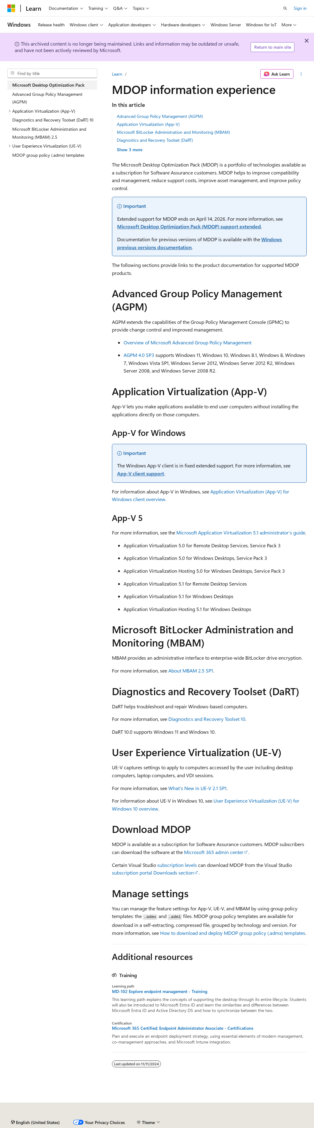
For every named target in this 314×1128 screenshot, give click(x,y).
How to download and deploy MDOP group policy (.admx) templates (232, 933)
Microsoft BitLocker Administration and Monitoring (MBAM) (173, 132)
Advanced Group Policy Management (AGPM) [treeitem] (47, 98)
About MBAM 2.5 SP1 (190, 670)
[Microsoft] (11, 8)
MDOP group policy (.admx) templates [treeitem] (48, 155)
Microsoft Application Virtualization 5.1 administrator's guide (240, 532)
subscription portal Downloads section (153, 872)
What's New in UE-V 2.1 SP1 (197, 788)
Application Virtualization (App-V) (148, 124)
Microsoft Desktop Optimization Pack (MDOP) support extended (189, 226)
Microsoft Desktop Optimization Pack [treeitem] (48, 85)
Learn (117, 74)
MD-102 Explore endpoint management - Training (159, 991)
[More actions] (301, 74)
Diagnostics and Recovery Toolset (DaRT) (155, 140)
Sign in (300, 8)
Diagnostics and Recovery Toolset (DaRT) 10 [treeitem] (53, 120)
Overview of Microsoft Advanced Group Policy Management (187, 342)
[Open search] (285, 8)
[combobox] (52, 73)
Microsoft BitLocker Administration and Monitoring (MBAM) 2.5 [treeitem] (49, 133)
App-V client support (140, 473)
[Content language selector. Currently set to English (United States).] (35, 1122)
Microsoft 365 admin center (213, 852)
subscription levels (177, 865)
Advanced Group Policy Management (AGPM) (160, 116)
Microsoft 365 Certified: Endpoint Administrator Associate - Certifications (182, 1028)
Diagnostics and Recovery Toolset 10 (206, 719)
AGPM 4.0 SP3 (139, 355)
